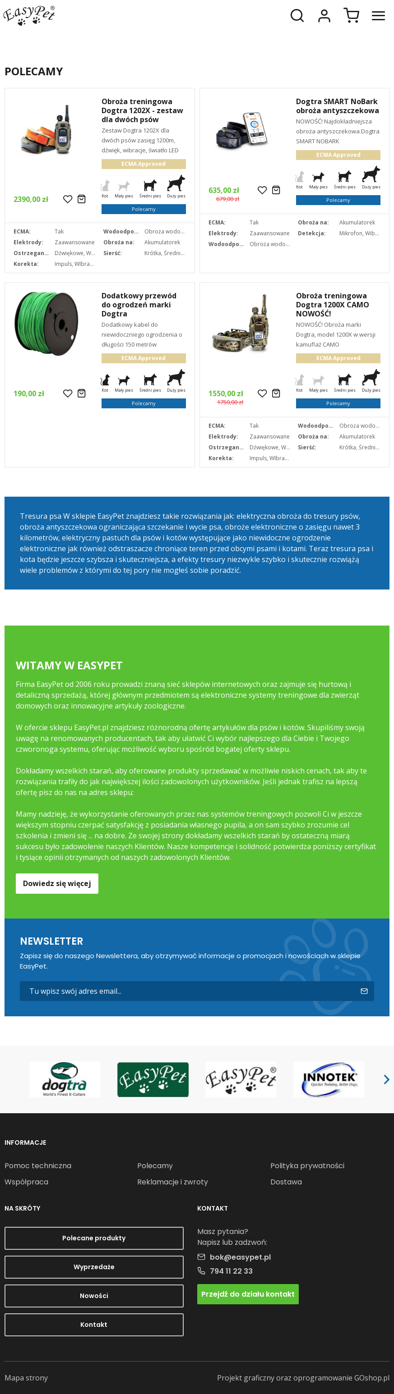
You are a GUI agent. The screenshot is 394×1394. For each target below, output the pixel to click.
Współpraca (26, 1182)
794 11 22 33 (231, 1271)
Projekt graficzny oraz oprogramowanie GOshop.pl (303, 1378)
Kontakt (93, 1324)
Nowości (94, 1295)
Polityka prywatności (307, 1166)
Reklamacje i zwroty (172, 1182)
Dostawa (286, 1182)
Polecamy (155, 1166)
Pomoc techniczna (38, 1166)
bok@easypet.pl (240, 1257)
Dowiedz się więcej (57, 883)
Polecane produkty (93, 1238)
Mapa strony (26, 1378)
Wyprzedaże (94, 1266)
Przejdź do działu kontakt (248, 1294)
